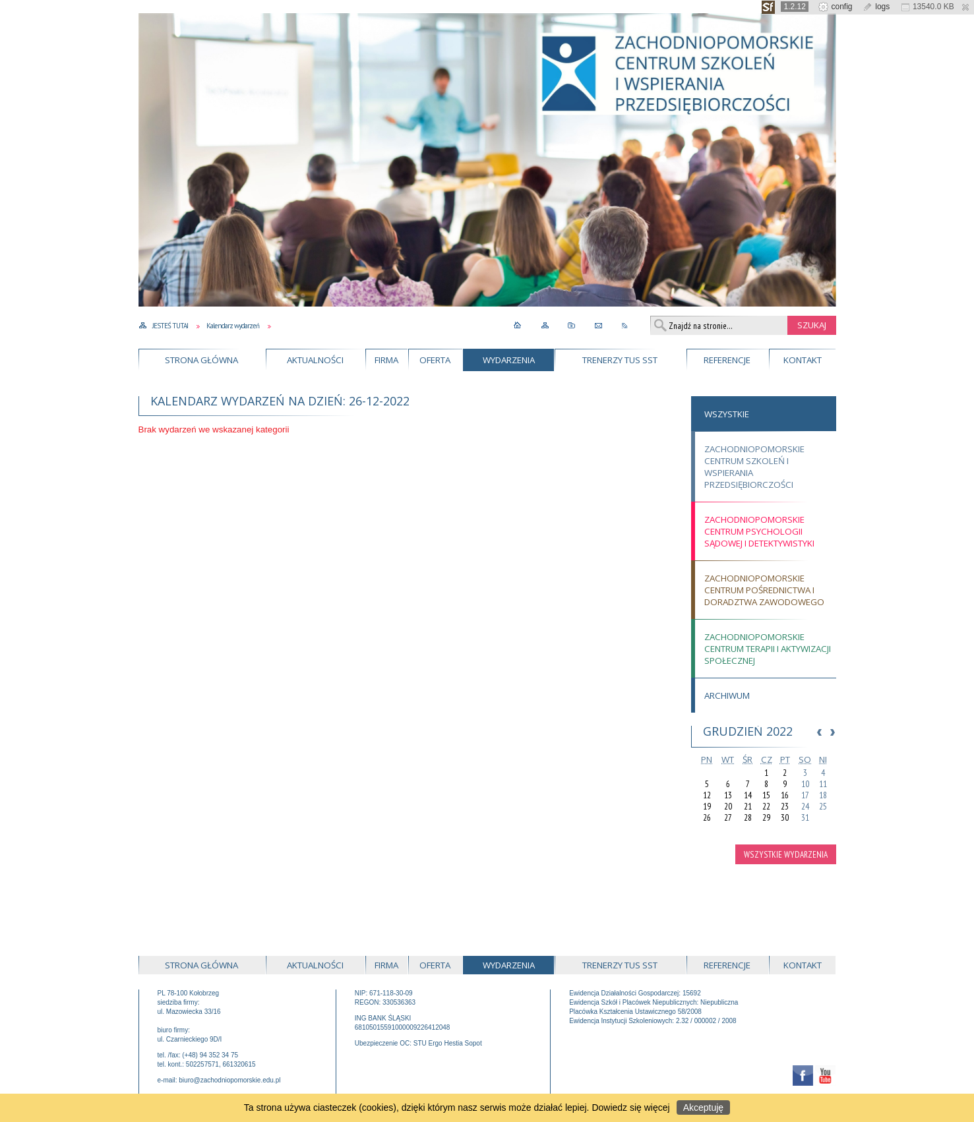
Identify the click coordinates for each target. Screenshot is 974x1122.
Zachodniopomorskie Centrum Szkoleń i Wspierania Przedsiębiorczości (754, 466)
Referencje (727, 360)
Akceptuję (703, 1107)
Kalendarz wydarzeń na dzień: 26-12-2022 (280, 401)
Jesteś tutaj (170, 325)
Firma (386, 360)
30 (785, 817)
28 (748, 817)
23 (785, 806)
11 (823, 784)
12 (707, 795)
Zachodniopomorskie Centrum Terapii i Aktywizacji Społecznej (767, 648)
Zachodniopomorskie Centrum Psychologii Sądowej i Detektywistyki (759, 531)
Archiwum (727, 695)
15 (766, 795)
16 (785, 795)
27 (728, 817)
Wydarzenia (509, 360)
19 (707, 806)
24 (805, 806)
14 (748, 795)
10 (805, 784)
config (835, 6)
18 (823, 795)
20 (728, 806)
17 (805, 795)
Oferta (434, 360)
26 (707, 817)
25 (823, 806)
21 (748, 806)
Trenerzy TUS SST (619, 360)
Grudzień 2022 (748, 731)
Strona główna (201, 360)
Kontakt (802, 360)
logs (876, 6)
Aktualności (315, 360)
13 (728, 795)
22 (766, 806)
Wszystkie (726, 414)
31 (805, 817)
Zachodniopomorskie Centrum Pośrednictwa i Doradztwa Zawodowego (764, 590)
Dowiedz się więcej (630, 1107)
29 (766, 817)
